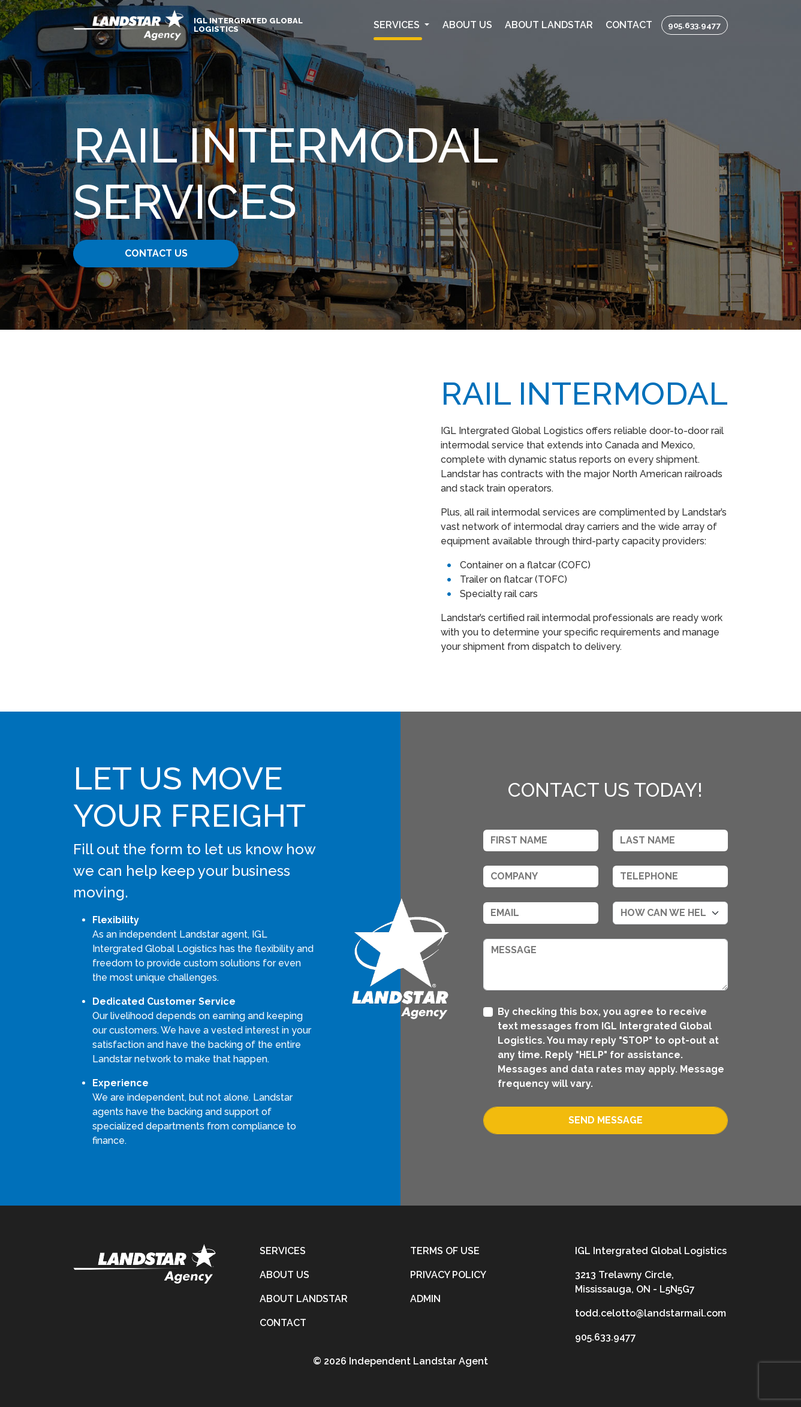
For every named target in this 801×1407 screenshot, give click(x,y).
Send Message (605, 1120)
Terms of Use (445, 1251)
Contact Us (165, 253)
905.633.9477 (694, 25)
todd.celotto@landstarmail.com (650, 1313)
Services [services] (283, 1251)
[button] (401, 25)
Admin (425, 1298)
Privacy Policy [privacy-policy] (448, 1275)
